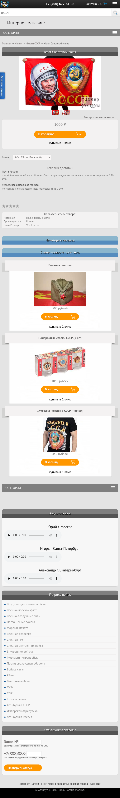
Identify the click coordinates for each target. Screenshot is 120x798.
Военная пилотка (60, 265)
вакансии (95, 784)
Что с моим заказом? (60, 730)
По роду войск (60, 594)
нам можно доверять (54, 784)
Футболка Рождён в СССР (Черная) (60, 411)
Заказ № (22, 741)
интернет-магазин (29, 784)
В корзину (51, 316)
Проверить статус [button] (20, 767)
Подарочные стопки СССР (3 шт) (60, 338)
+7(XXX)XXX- (22, 753)
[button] (116, 12)
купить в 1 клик (60, 143)
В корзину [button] (46, 134)
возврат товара (79, 784)
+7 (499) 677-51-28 (60, 4)
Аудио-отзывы (60, 513)
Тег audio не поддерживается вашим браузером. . (33, 535)
